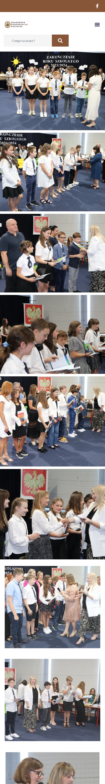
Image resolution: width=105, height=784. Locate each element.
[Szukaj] (60, 41)
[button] (97, 25)
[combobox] (28, 41)
